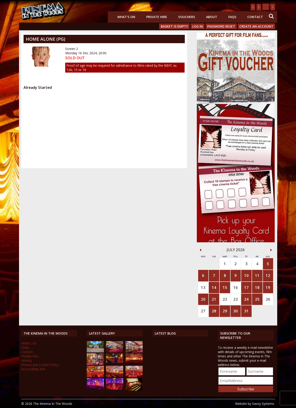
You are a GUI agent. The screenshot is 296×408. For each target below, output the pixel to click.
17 (246, 287)
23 (235, 299)
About (211, 17)
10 (246, 275)
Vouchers (186, 17)
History (26, 360)
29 (225, 311)
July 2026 (236, 249)
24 (246, 299)
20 (203, 299)
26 (268, 299)
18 (257, 287)
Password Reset (221, 26)
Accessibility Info (33, 369)
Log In (197, 26)
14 (214, 287)
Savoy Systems (263, 403)
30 (235, 311)
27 (203, 311)
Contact (255, 17)
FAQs (232, 17)
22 (225, 299)
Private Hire (156, 17)
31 (246, 311)
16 (235, 287)
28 (214, 311)
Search (271, 16)
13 (203, 287)
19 (268, 287)
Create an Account (256, 26)
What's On (126, 17)
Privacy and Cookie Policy (40, 365)
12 (268, 275)
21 (214, 299)
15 (225, 287)
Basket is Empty (174, 26)
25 (257, 299)
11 (257, 275)
